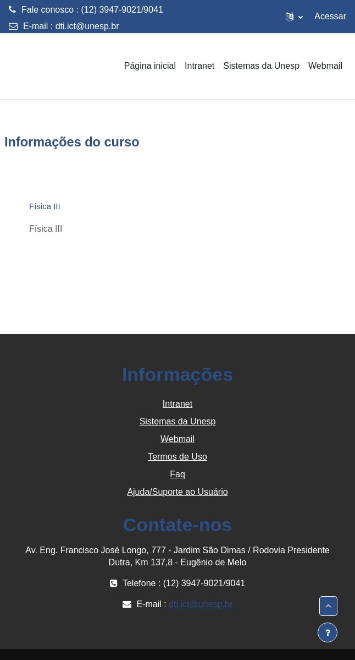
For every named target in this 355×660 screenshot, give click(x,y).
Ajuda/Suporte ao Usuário (177, 492)
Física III (44, 206)
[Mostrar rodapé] (327, 632)
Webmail (177, 439)
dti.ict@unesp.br (87, 26)
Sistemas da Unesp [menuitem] (261, 65)
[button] (294, 16)
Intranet (177, 403)
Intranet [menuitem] (199, 65)
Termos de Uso (177, 456)
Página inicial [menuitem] (150, 65)
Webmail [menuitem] (325, 65)
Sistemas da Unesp (178, 421)
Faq (177, 474)
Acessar (330, 16)
